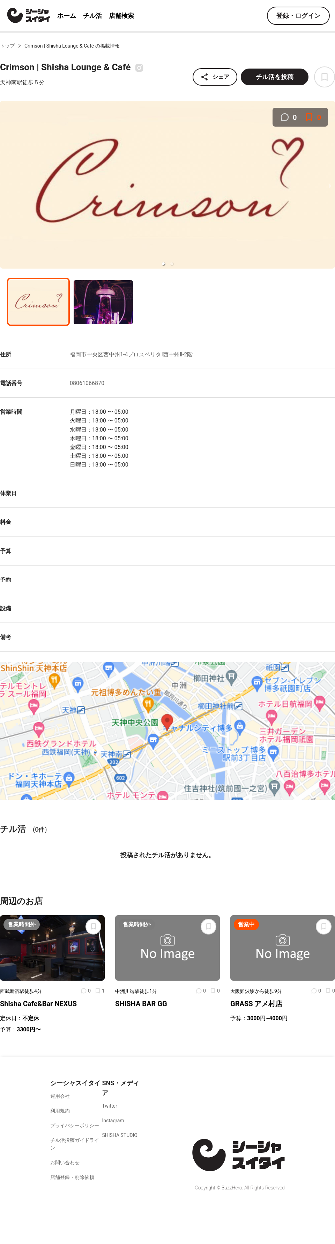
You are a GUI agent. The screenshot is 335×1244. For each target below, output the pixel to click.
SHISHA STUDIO (119, 1135)
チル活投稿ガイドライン (74, 1144)
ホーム (66, 15)
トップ (7, 46)
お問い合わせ (65, 1162)
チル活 (92, 15)
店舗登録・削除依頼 (72, 1177)
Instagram (113, 1120)
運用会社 (60, 1096)
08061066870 (87, 383)
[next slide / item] (330, 186)
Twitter (109, 1106)
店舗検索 (121, 15)
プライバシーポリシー (74, 1125)
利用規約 (60, 1111)
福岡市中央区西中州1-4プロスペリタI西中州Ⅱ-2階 (131, 354)
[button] (163, 263)
